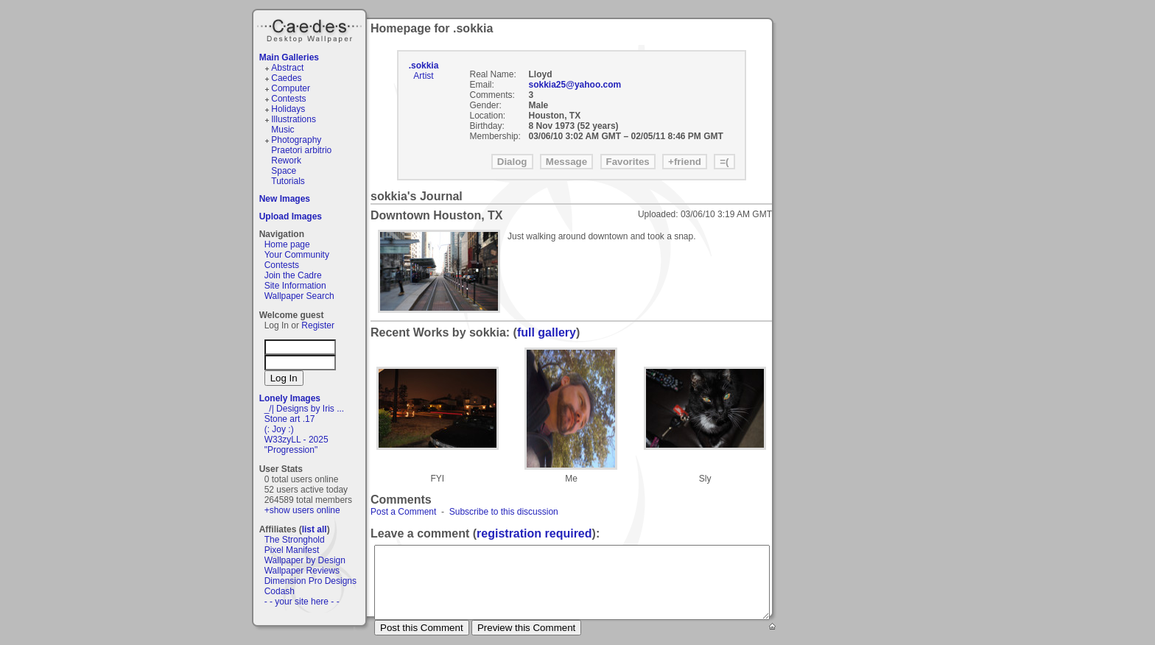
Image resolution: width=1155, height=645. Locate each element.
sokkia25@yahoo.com (575, 85)
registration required (534, 533)
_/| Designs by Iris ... (304, 408)
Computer (290, 88)
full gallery (546, 332)
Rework (286, 160)
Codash (279, 591)
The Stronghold (294, 540)
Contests (288, 99)
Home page (287, 244)
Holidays (288, 109)
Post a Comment (403, 512)
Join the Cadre (293, 275)
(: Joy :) (279, 429)
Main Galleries (289, 57)
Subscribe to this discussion (503, 512)
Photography (296, 140)
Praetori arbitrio (301, 150)
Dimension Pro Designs (310, 581)
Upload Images (290, 216)
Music (282, 129)
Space (283, 171)
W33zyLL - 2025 (296, 439)
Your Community (296, 255)
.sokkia (424, 65)
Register (317, 325)
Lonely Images (289, 398)
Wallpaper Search (299, 296)
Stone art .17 (289, 419)
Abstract (287, 68)
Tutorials (288, 181)
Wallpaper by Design (304, 560)
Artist (423, 76)
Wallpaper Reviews (302, 570)
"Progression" (291, 450)
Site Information (295, 286)
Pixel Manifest (292, 550)
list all (314, 529)
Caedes (310, 28)
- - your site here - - (302, 601)
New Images (284, 199)
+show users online (302, 510)
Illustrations (293, 119)
